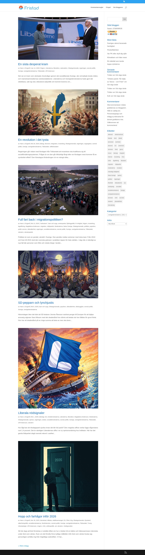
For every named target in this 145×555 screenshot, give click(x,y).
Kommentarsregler (97, 7)
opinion (31, 420)
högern (42, 68)
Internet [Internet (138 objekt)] (110, 157)
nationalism (63, 68)
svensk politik (91, 68)
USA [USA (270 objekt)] (116, 198)
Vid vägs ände (120, 75)
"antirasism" (43, 223)
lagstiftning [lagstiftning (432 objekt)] (116, 160)
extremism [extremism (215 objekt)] (121, 145)
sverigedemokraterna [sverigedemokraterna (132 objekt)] (113, 194)
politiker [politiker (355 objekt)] (110, 179)
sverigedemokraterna (30, 71)
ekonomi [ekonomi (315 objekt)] (110, 145)
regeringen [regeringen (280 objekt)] (117, 179)
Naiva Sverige (67, 226)
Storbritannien (46, 523)
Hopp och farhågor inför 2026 (37, 516)
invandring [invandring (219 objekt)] (117, 157)
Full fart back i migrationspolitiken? (40, 219)
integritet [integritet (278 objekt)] (122, 153)
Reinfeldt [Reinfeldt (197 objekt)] (110, 183)
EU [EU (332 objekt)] (115, 145)
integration (54, 143)
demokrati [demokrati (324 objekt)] (110, 142)
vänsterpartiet (28, 232)
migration (43, 226)
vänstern (21, 232)
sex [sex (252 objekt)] (125, 183)
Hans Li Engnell (25, 68)
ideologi (41, 417)
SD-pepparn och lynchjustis (36, 302)
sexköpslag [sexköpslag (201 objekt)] (111, 186)
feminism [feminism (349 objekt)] (110, 149)
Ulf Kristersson (49, 71)
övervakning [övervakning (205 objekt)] (111, 205)
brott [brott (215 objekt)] (115, 138)
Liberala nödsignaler (31, 413)
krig (71, 520)
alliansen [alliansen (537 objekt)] (110, 134)
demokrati (43, 520)
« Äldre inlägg (23, 546)
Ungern (39, 526)
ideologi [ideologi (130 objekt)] (115, 153)
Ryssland (87, 520)
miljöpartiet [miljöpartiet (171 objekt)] (118, 164)
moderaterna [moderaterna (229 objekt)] (111, 168)
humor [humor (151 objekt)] (109, 153)
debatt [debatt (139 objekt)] (120, 138)
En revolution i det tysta (33, 139)
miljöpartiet (50, 226)
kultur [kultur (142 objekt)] (109, 160)
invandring (61, 143)
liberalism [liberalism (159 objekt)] (123, 160)
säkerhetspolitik (23, 523)
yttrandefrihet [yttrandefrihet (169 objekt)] (118, 201)
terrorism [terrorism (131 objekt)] (110, 198)
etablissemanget (58, 520)
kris (46, 417)
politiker (86, 226)
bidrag (42, 143)
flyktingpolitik (71, 223)
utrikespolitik (50, 526)
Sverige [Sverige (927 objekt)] (123, 190)
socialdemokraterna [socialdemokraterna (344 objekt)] (113, 190)
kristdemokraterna (53, 417)
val (56, 526)
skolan (44, 420)
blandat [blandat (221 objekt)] (110, 138)
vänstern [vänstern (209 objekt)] (110, 201)
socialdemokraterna (50, 229)
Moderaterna (59, 226)
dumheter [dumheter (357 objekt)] (118, 142)
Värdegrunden (68, 526)
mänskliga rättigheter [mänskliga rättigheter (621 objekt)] (113, 171)
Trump (90, 523)
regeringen (82, 68)
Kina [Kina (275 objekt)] (123, 157)
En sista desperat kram (33, 64)
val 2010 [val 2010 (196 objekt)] (121, 198)
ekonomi (47, 143)
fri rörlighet (78, 223)
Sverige (20, 71)
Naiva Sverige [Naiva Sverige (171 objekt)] (112, 175)
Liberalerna (49, 68)
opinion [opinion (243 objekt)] (120, 175)
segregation (88, 143)
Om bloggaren (118, 7)
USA (44, 526)
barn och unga (52, 223)
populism (92, 226)
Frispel (108, 7)
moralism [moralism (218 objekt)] (119, 168)
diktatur (49, 520)
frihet (68, 520)
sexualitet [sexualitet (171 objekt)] (118, 186)
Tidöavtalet (41, 71)
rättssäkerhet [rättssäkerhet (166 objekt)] (118, 183)
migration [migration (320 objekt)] (110, 164)
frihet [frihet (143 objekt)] (116, 149)
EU (65, 520)
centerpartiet (62, 223)
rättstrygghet (79, 306)
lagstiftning (21, 226)
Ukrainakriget (22, 526)
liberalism (56, 68)
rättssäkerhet (31, 229)
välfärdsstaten (54, 146)
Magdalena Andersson (33, 226)
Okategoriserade (73, 68)
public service (22, 229)
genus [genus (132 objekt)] (121, 149)
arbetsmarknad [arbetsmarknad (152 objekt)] (119, 134)
